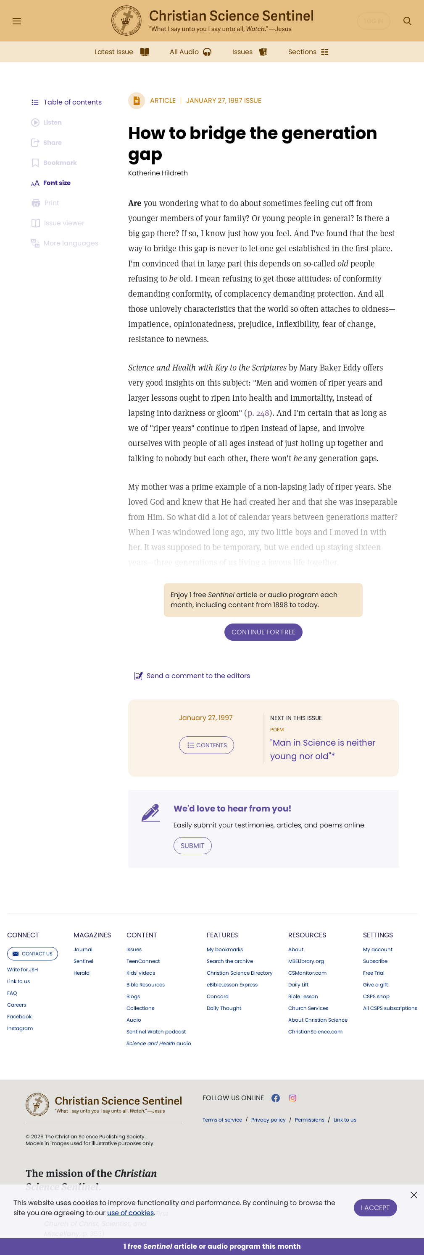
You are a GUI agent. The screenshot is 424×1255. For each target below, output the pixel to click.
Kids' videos (140, 972)
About (295, 948)
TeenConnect (143, 960)
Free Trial (373, 972)
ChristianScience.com (315, 1030)
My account (377, 948)
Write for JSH (22, 968)
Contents (202, 744)
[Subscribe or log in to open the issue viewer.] (59, 223)
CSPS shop (376, 995)
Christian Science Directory (240, 972)
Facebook (19, 1015)
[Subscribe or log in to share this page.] (49, 143)
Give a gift (375, 983)
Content (141, 934)
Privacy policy (268, 1118)
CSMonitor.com (307, 972)
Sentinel (83, 960)
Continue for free (261, 632)
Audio (133, 1019)
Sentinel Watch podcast (156, 1030)
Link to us (18, 980)
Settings (378, 934)
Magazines (92, 934)
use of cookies (130, 1213)
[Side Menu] (17, 21)
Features (222, 934)
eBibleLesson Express (232, 983)
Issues (134, 948)
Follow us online (233, 1097)
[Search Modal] (407, 21)
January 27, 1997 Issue (219, 100)
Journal (83, 948)
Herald (82, 972)
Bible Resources (145, 983)
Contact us (33, 952)
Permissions (309, 1118)
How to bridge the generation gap (248, 143)
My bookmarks (225, 948)
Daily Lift (298, 983)
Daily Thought (224, 1007)
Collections (140, 1007)
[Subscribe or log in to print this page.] (47, 203)
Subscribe (375, 960)
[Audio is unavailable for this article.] (48, 122)
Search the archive (230, 960)
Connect (23, 934)
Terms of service (222, 1118)
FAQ (12, 992)
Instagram (20, 1027)
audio (158, 1042)
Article (158, 100)
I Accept (375, 1206)
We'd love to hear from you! (228, 808)
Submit (188, 845)
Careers (16, 1004)
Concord (218, 995)
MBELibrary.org (306, 960)
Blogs (133, 995)
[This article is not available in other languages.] (66, 243)
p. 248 (209, 412)
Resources (307, 934)
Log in (373, 21)
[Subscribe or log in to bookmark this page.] (56, 163)
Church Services (308, 1007)
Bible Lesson (303, 995)
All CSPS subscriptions (390, 1007)
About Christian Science (318, 1019)
